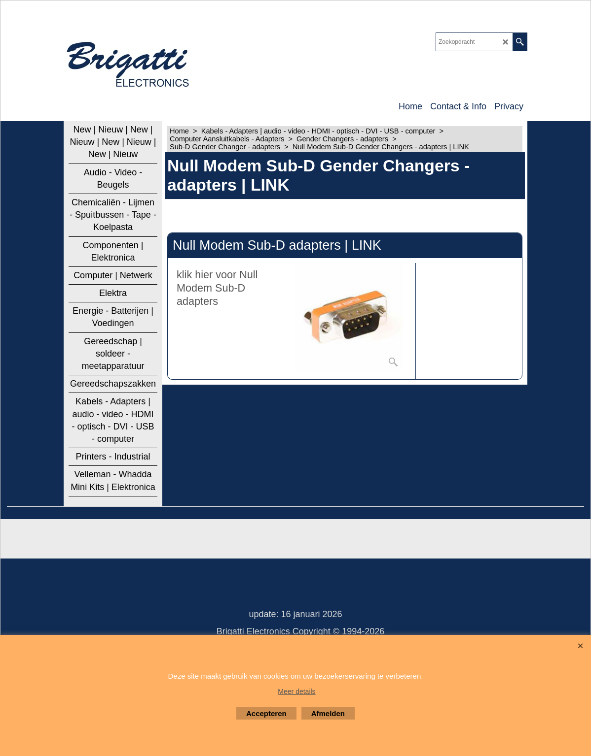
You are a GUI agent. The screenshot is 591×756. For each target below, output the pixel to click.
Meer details (296, 691)
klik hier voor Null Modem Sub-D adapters (217, 287)
